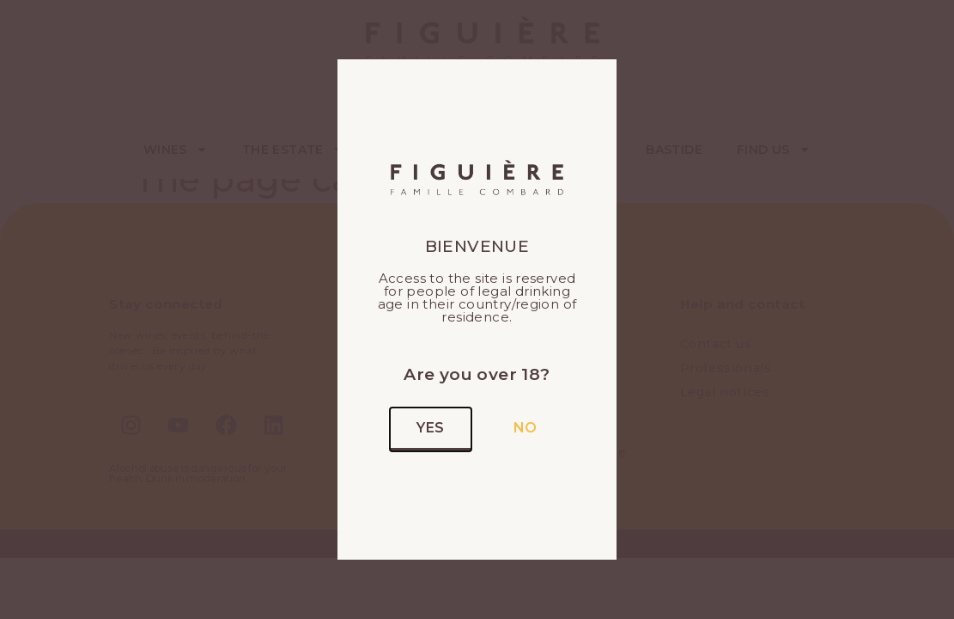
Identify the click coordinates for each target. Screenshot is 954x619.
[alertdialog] (477, 3)
